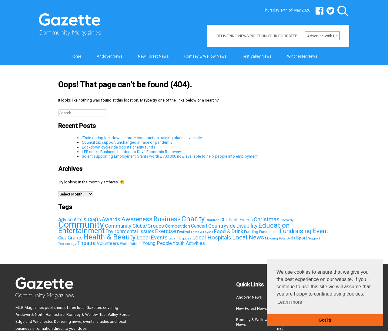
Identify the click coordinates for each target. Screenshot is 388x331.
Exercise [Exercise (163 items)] (165, 231)
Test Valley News (257, 56)
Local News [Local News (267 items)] (248, 237)
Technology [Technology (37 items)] (67, 244)
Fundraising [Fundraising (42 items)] (269, 232)
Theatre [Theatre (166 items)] (86, 243)
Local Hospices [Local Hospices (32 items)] (180, 238)
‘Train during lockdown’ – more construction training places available (142, 137)
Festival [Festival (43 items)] (183, 232)
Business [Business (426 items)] (167, 219)
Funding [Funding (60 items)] (251, 231)
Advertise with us (322, 36)
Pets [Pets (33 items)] (282, 238)
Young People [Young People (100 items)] (157, 243)
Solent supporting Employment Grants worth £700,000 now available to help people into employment (170, 156)
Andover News (109, 56)
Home (76, 56)
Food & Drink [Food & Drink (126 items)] (228, 231)
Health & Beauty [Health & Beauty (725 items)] (109, 236)
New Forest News (153, 56)
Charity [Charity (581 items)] (193, 219)
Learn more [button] (289, 302)
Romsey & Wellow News (205, 56)
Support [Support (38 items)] (314, 238)
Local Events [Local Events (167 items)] (152, 237)
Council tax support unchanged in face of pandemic (127, 142)
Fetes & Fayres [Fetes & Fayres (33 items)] (202, 232)
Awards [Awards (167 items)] (111, 219)
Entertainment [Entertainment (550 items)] (81, 230)
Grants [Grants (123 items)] (75, 238)
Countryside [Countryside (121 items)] (222, 226)
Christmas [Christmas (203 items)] (266, 219)
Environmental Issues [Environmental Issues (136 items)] (129, 231)
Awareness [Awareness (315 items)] (136, 219)
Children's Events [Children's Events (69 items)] (236, 219)
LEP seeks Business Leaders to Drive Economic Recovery (131, 151)
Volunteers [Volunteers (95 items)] (108, 243)
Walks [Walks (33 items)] (124, 244)
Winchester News (302, 56)
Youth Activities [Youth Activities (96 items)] (189, 243)
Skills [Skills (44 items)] (290, 238)
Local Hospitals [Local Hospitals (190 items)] (211, 237)
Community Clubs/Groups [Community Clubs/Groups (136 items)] (134, 226)
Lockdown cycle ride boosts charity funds (118, 147)
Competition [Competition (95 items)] (177, 226)
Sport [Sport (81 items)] (301, 238)
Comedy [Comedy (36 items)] (286, 220)
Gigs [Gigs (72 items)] (62, 238)
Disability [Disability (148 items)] (246, 226)
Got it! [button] (325, 320)
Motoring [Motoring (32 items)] (271, 238)
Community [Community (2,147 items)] (81, 224)
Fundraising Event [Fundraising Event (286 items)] (303, 231)
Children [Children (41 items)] (212, 220)
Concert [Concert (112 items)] (199, 226)
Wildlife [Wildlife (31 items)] (136, 244)
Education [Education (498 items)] (274, 225)
